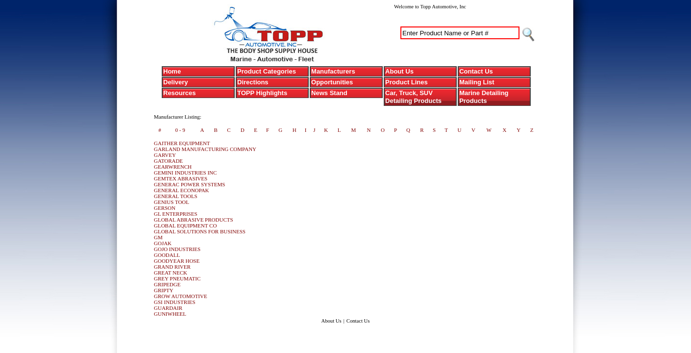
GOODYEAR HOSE (176, 261)
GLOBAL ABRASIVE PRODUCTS (193, 220)
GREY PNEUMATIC (177, 278)
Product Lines (406, 82)
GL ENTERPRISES (175, 214)
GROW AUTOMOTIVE (180, 296)
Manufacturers (333, 71)
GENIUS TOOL (171, 202)
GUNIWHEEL (170, 314)
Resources (179, 93)
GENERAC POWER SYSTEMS (189, 184)
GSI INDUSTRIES (175, 302)
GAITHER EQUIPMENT (182, 143)
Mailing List (476, 82)
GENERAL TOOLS (175, 196)
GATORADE (168, 161)
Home (172, 71)
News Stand (329, 93)
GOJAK (163, 243)
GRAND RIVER (172, 267)
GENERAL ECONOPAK (181, 190)
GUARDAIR (168, 308)
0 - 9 (180, 130)
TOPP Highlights (262, 93)
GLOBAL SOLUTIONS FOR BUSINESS (200, 231)
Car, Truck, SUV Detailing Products (413, 96)
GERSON (164, 208)
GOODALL (167, 255)
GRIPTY (163, 290)
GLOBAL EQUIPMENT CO (185, 225)
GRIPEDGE (167, 284)
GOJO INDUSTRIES (177, 249)
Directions (253, 82)
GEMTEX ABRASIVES (180, 178)
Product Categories (266, 71)
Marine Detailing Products (483, 96)
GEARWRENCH (173, 167)
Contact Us (476, 71)
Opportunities (332, 82)
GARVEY (165, 155)
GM (158, 237)
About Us (399, 71)
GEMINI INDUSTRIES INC (185, 173)
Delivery (175, 82)
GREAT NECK (170, 273)
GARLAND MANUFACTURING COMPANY (205, 149)
